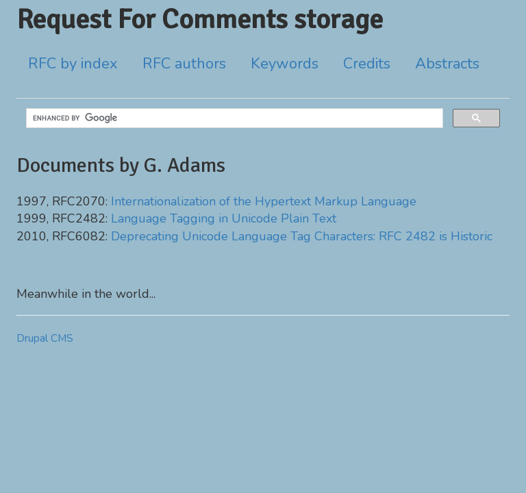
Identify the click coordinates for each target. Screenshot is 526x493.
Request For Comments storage (199, 19)
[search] (233, 118)
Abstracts (447, 63)
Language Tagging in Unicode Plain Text (223, 218)
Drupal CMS (44, 338)
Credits (366, 63)
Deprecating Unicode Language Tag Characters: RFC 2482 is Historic (301, 236)
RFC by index (73, 63)
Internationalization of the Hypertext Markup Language (263, 201)
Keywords (284, 63)
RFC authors (184, 63)
